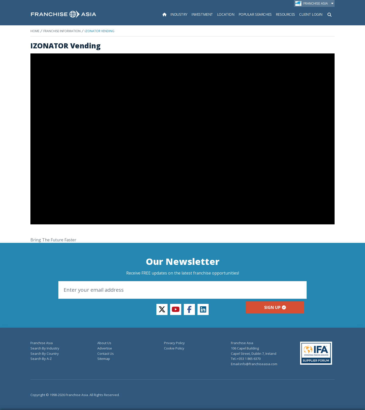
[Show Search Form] (329, 14)
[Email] (182, 290)
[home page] (63, 14)
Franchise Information (62, 31)
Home (34, 31)
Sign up (275, 307)
